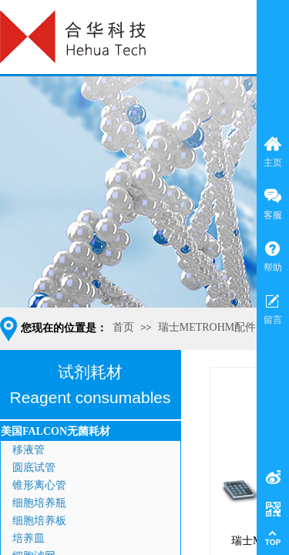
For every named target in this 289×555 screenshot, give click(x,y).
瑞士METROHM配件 (207, 327)
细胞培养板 (39, 520)
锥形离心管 (39, 485)
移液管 (28, 450)
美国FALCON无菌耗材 (55, 431)
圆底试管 (33, 467)
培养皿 (28, 538)
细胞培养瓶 (39, 503)
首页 (123, 327)
